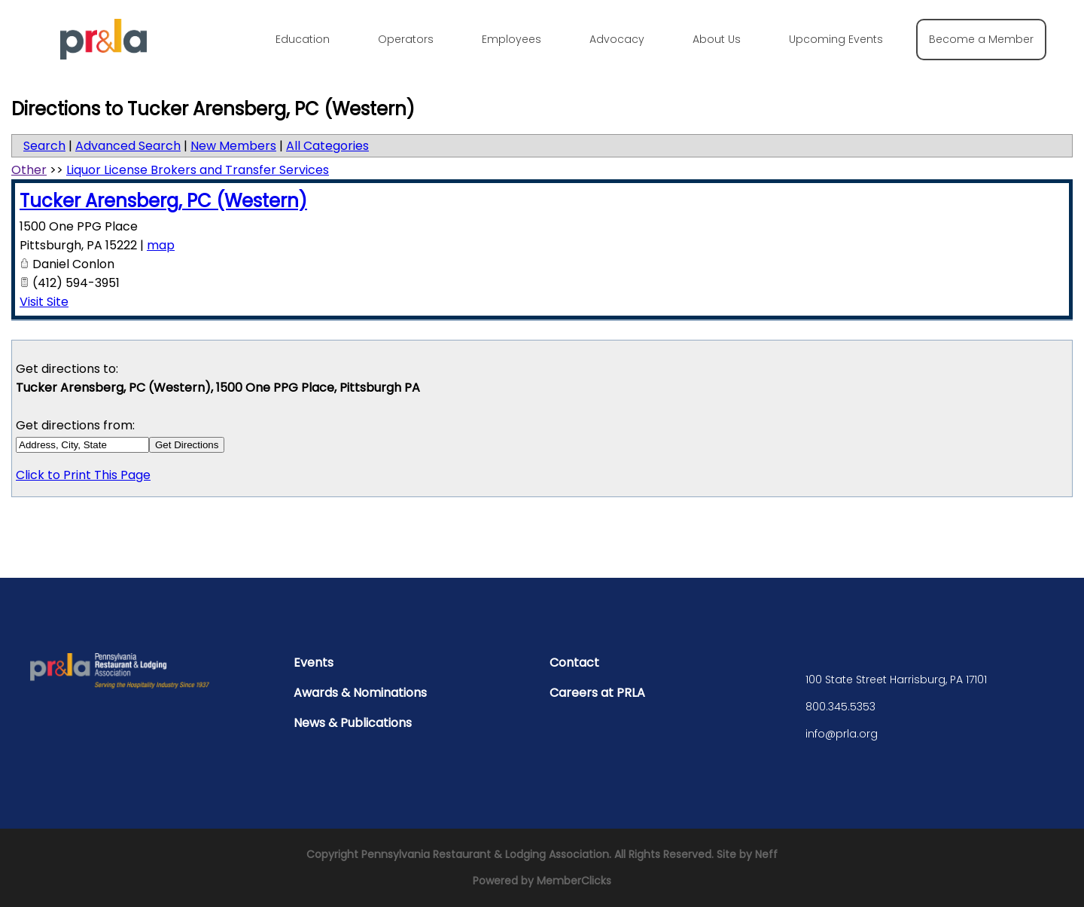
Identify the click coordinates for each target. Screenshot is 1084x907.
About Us (717, 39)
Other (29, 170)
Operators (406, 39)
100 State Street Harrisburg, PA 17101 (896, 679)
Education (303, 39)
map (161, 245)
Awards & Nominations (360, 692)
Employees (511, 39)
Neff (766, 854)
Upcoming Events (836, 39)
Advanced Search (128, 145)
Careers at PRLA (597, 692)
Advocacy (616, 39)
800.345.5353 (840, 706)
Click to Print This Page (83, 475)
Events (313, 662)
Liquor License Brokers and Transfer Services (197, 170)
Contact (574, 662)
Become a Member (981, 39)
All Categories (327, 145)
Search (44, 145)
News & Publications (353, 722)
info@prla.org (841, 733)
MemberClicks (574, 880)
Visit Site (44, 301)
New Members (233, 145)
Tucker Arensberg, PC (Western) (163, 200)
